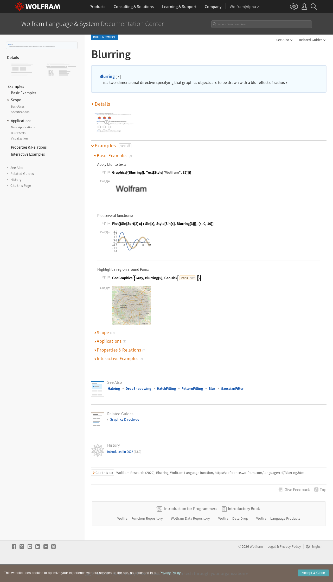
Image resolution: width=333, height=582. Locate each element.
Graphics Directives (124, 419)
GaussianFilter (232, 388)
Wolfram (256, 563)
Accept (313, 574)
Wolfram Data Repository (191, 534)
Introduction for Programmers (190, 524)
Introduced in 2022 (124, 451)
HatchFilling (166, 388)
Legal (271, 563)
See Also (282, 39)
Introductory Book (244, 524)
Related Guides (310, 39)
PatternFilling (192, 388)
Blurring (9, 44)
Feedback (297, 489)
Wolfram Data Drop (233, 534)
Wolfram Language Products (278, 534)
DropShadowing (138, 388)
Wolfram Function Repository (140, 534)
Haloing (114, 388)
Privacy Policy (290, 563)
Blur (212, 388)
